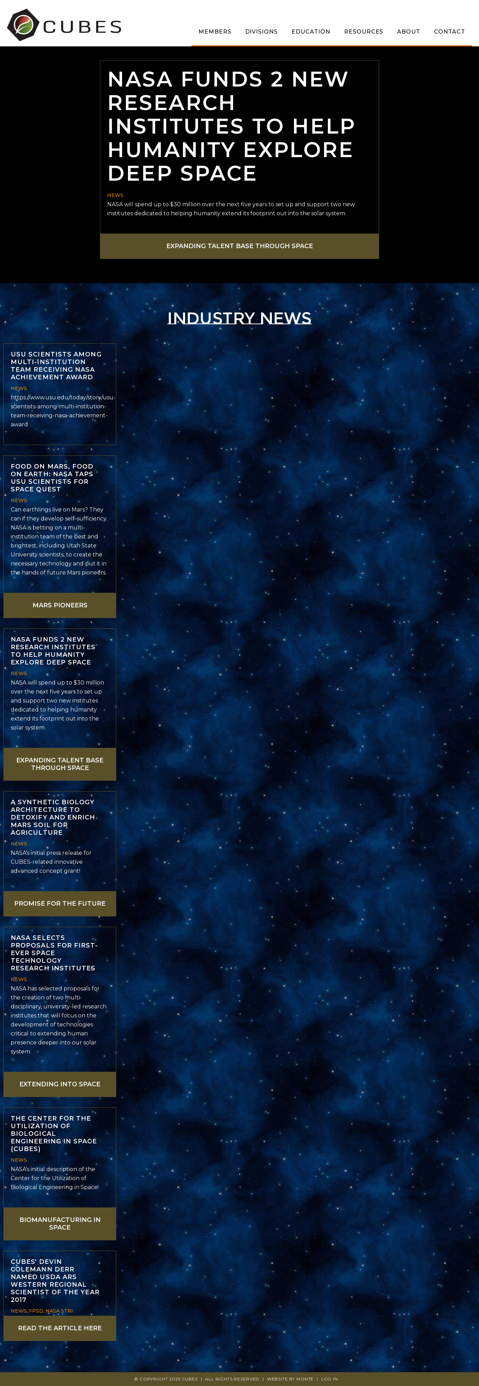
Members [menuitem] (215, 31)
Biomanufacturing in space (60, 1223)
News (115, 195)
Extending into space (59, 1084)
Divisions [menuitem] (261, 31)
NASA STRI (59, 1311)
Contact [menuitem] (449, 31)
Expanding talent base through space (239, 246)
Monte (305, 1379)
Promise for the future (59, 903)
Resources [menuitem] (364, 31)
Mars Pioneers (60, 605)
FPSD (36, 1311)
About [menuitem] (408, 31)
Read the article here (60, 1328)
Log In (329, 1379)
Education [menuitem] (311, 31)
